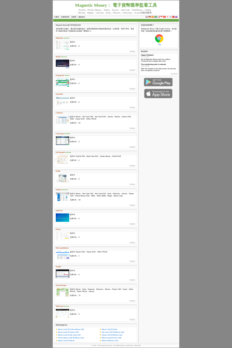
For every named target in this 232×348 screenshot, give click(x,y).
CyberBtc (59, 94)
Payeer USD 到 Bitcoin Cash (112, 335)
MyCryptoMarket (62, 248)
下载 (159, 44)
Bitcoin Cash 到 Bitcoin (66, 340)
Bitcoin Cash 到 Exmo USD (111, 338)
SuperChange (61, 285)
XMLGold (59, 306)
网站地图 (138, 345)
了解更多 (132, 51)
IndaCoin (59, 210)
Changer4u (60, 75)
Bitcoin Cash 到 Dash (109, 329)
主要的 (56, 17)
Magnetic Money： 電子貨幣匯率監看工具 (116, 5)
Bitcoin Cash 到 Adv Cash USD (69, 335)
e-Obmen (59, 113)
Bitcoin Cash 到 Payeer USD (68, 332)
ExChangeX (60, 152)
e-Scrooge (60, 134)
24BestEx (59, 38)
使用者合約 (130, 345)
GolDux (59, 190)
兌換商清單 (65, 17)
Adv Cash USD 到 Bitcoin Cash (113, 332)
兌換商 (73, 17)
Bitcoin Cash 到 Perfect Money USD (71, 329)
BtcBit (58, 57)
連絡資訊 (81, 17)
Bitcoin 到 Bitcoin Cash (110, 340)
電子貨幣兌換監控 (119, 345)
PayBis (58, 267)
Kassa (58, 229)
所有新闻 (174, 74)
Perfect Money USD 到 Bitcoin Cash (71, 338)
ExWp (58, 171)
